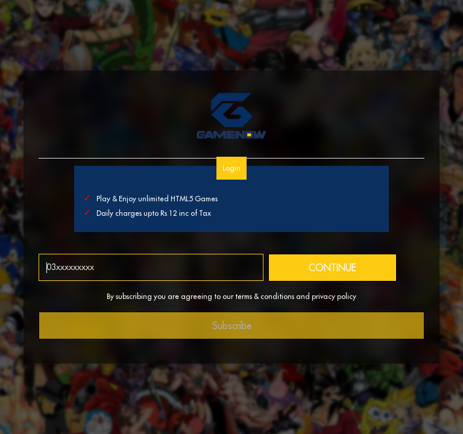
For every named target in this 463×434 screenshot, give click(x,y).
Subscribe (231, 325)
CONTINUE (332, 268)
